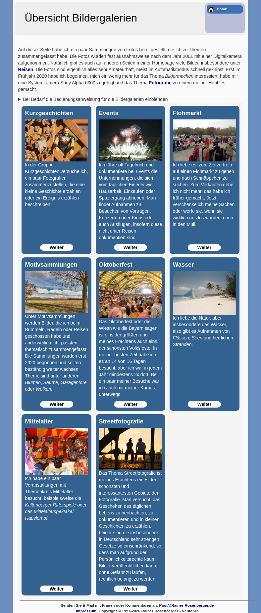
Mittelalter (39, 421)
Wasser (183, 264)
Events (109, 113)
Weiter (57, 247)
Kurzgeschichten (49, 113)
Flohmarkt (187, 113)
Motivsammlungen (51, 264)
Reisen (25, 69)
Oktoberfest (115, 264)
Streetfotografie (121, 421)
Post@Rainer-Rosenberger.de (186, 605)
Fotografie (160, 82)
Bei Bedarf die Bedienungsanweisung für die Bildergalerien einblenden (95, 99)
